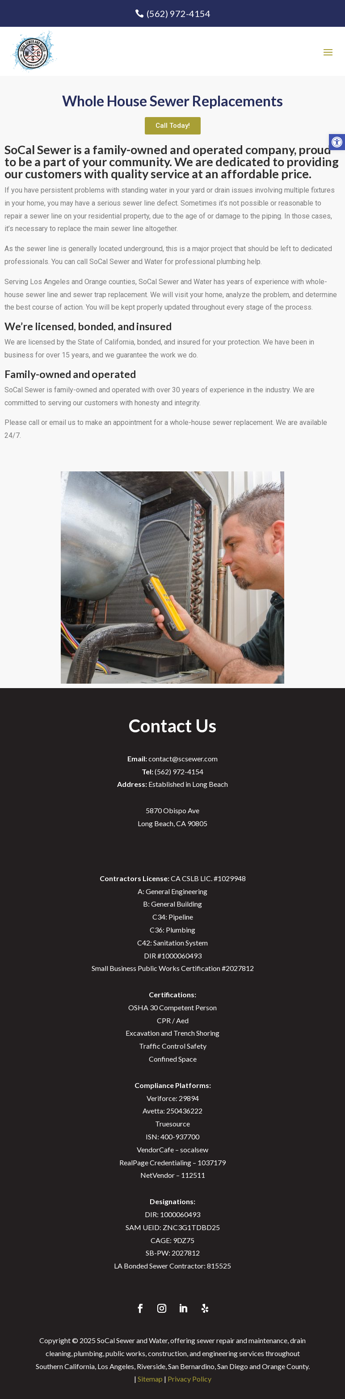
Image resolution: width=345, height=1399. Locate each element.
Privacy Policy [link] (189, 1378)
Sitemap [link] (150, 1378)
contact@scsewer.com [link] (172, 758)
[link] (337, 142)
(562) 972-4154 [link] (178, 13)
